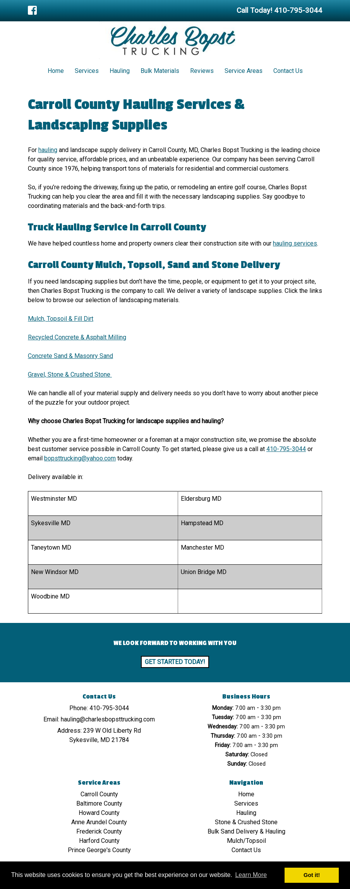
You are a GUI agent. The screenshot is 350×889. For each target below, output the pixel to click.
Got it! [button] (312, 875)
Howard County (99, 812)
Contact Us (288, 70)
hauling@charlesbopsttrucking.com (108, 719)
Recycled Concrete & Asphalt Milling (77, 337)
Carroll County (99, 794)
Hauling (120, 70)
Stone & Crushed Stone (246, 822)
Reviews (202, 70)
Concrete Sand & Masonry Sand (70, 356)
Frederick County (99, 831)
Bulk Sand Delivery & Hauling (246, 831)
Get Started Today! (175, 662)
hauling (47, 150)
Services (87, 70)
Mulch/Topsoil (246, 840)
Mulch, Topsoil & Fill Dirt (60, 318)
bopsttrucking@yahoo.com (80, 458)
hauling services (295, 243)
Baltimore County (99, 803)
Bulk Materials (160, 70)
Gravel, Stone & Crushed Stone (70, 374)
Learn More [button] (251, 875)
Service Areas (243, 70)
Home (56, 70)
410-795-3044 (286, 449)
